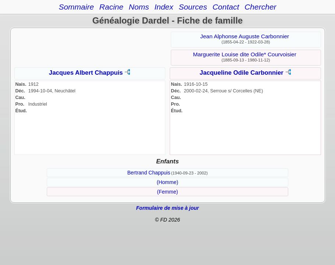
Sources (193, 7)
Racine (111, 7)
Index (163, 7)
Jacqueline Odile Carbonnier (241, 72)
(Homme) (167, 182)
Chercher (260, 7)
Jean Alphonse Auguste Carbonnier (244, 36)
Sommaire (76, 7)
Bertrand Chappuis (148, 173)
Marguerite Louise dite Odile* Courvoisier (244, 54)
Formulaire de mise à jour (167, 208)
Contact (225, 7)
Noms (139, 7)
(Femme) (167, 192)
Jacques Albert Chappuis (86, 72)
